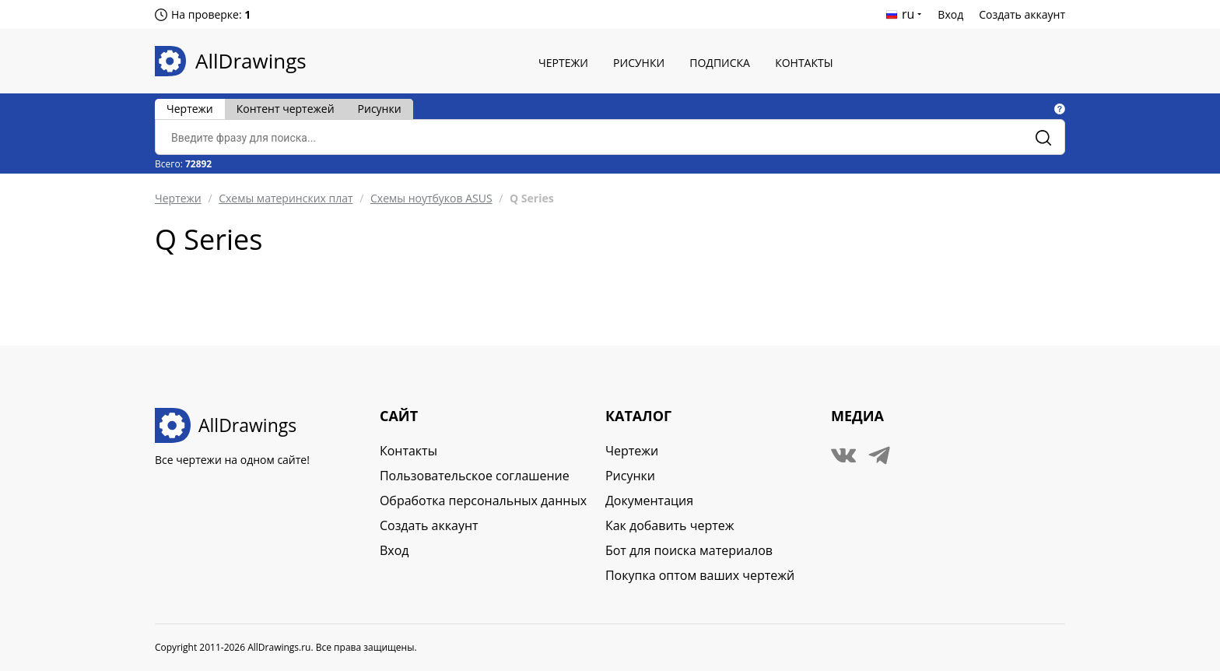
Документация (649, 500)
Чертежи (563, 62)
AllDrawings (251, 61)
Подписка (719, 62)
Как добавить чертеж (669, 525)
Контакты (804, 62)
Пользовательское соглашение (475, 475)
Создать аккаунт (1022, 14)
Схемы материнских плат (285, 198)
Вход (950, 14)
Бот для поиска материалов (689, 550)
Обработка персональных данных (483, 500)
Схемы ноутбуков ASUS (431, 198)
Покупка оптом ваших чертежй (699, 575)
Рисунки (638, 62)
